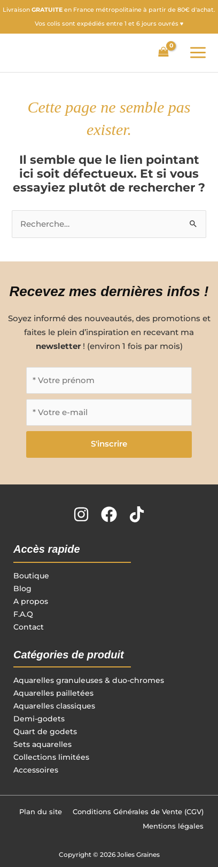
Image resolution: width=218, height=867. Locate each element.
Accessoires (35, 770)
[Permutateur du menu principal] (198, 52)
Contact (28, 627)
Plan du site (40, 811)
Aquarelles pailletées (53, 693)
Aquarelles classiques (54, 706)
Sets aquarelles (42, 744)
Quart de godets (45, 731)
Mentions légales (173, 826)
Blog (22, 588)
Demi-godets (39, 718)
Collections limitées (51, 757)
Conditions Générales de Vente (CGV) (138, 811)
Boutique (31, 575)
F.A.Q (23, 614)
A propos (30, 601)
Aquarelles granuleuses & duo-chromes (88, 680)
